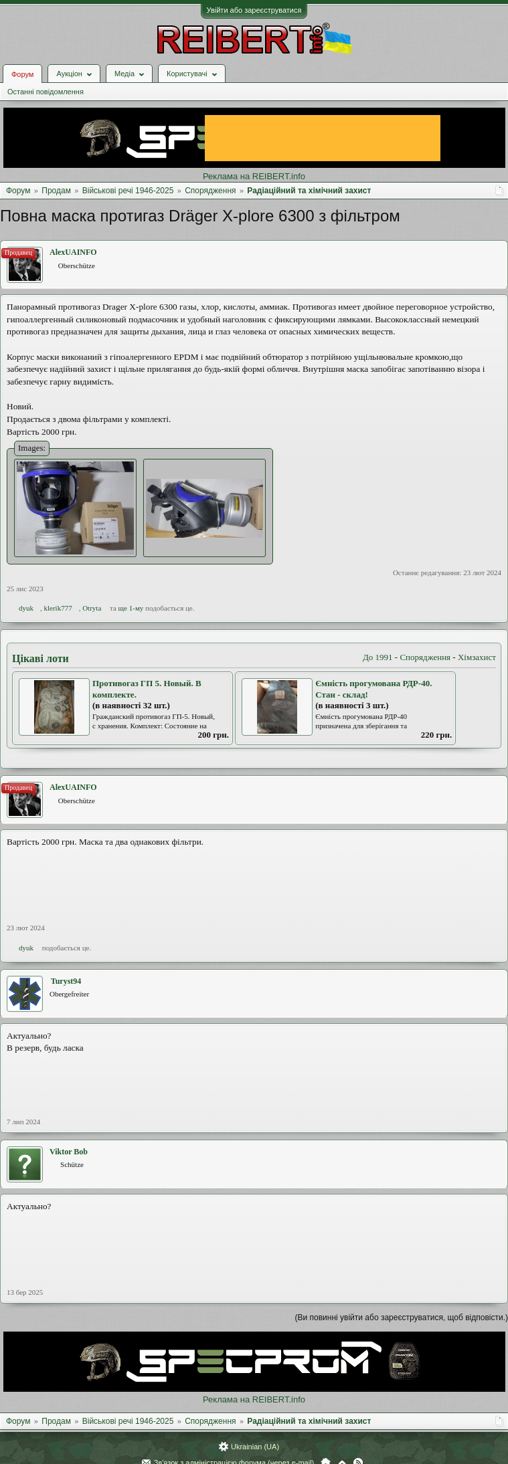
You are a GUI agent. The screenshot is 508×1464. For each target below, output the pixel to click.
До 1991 (378, 657)
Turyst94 (66, 981)
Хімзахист (477, 657)
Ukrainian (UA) (255, 1447)
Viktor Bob (69, 1151)
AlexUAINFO (73, 252)
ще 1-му (131, 608)
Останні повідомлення (45, 92)
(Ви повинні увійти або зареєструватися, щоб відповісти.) (401, 1317)
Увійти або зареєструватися (254, 10)
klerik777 (58, 608)
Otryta (91, 608)
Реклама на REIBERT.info (254, 176)
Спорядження (425, 657)
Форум (22, 74)
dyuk (26, 608)
